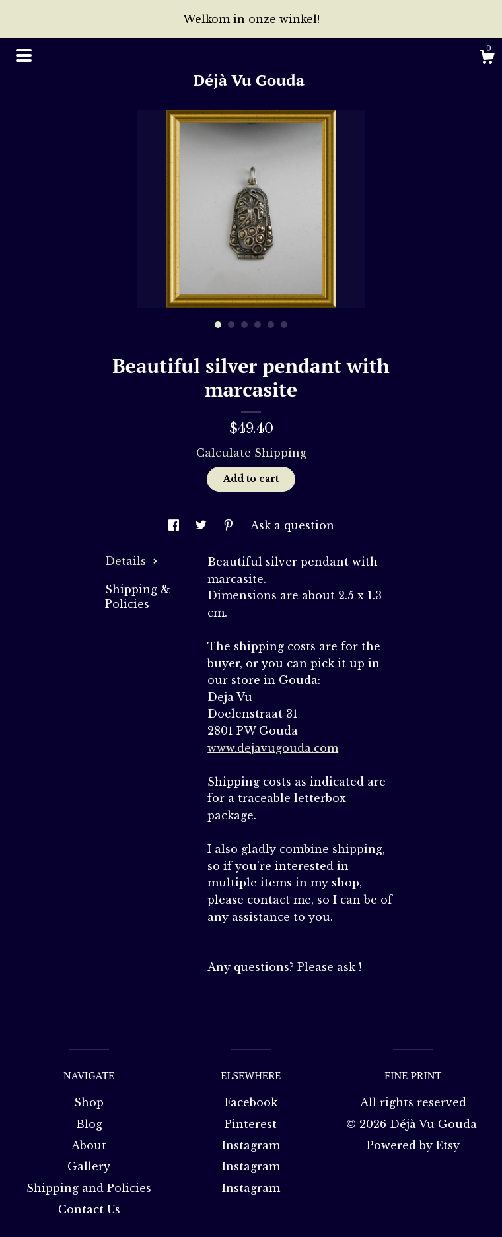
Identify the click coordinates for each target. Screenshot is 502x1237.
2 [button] (231, 324)
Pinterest (251, 1124)
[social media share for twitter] (203, 525)
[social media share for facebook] (175, 525)
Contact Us (89, 1209)
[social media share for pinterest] (230, 525)
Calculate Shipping (251, 452)
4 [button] (257, 324)
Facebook (251, 1102)
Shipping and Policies (88, 1188)
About (88, 1145)
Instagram (251, 1145)
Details (131, 561)
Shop (89, 1102)
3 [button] (244, 324)
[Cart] (487, 59)
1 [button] (218, 324)
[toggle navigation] (24, 55)
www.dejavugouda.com (272, 747)
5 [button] (271, 324)
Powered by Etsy (413, 1145)
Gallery (88, 1166)
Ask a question (292, 525)
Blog (89, 1124)
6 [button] (284, 324)
